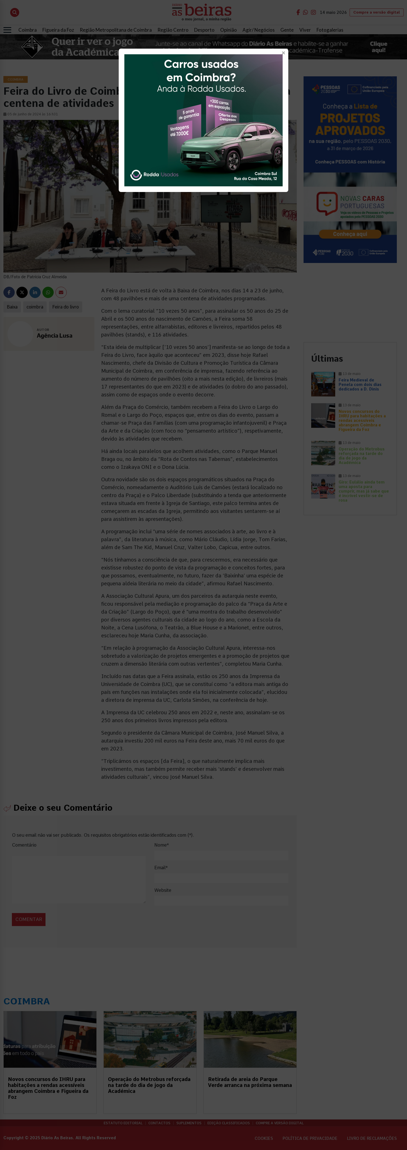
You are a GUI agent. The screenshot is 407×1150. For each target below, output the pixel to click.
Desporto (204, 30)
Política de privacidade (310, 1138)
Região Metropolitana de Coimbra (116, 30)
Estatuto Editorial (123, 1123)
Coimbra (27, 30)
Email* (161, 867)
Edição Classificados (228, 1123)
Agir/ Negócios (259, 30)
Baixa (12, 307)
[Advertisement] (350, 302)
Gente (287, 30)
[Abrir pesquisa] (14, 12)
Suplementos (189, 1123)
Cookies (264, 1138)
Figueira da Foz (58, 30)
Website (162, 890)
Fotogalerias (330, 30)
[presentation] (50, 913)
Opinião (228, 30)
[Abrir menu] (7, 30)
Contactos (159, 1123)
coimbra (35, 307)
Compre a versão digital (376, 12)
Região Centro (173, 30)
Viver (305, 30)
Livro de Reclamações (372, 1138)
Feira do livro (65, 307)
